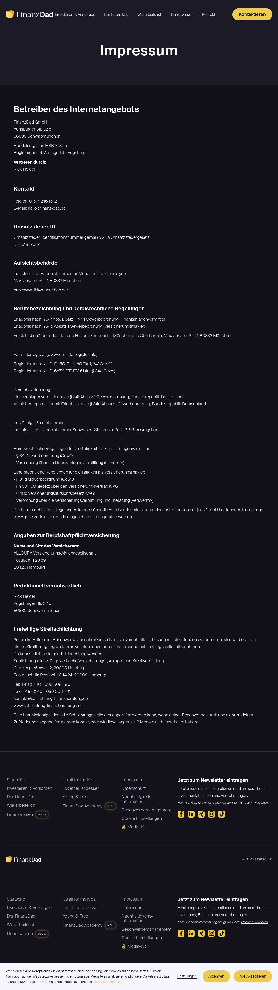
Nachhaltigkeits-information (137, 799)
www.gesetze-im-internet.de (40, 517)
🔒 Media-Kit (133, 827)
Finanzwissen (182, 14)
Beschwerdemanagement (146, 810)
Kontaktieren (252, 14)
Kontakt (208, 14)
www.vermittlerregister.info (72, 354)
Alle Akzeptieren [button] (253, 976)
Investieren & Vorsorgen (75, 14)
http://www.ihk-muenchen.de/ (41, 290)
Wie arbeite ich (149, 14)
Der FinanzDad (116, 14)
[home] (29, 14)
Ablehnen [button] (216, 976)
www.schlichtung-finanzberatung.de (47, 705)
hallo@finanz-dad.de (47, 208)
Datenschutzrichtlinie (108, 982)
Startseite (16, 780)
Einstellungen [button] (187, 976)
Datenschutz (134, 788)
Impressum (132, 780)
